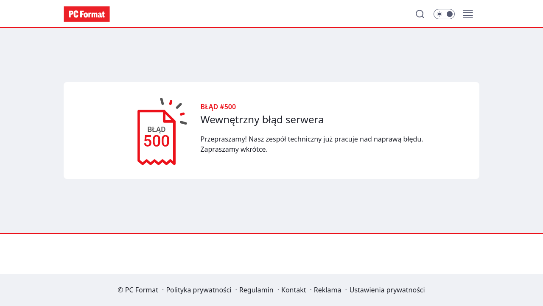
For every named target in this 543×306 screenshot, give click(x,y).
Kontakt (293, 290)
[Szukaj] (420, 14)
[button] (468, 14)
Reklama (327, 290)
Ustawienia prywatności (387, 290)
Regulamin (256, 290)
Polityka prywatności (198, 290)
